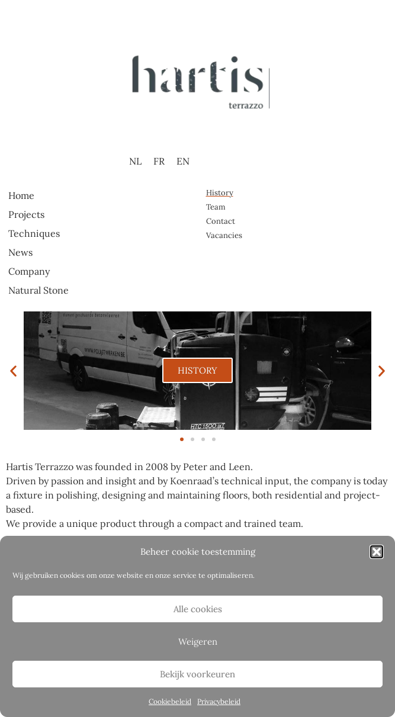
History (219, 193)
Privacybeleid (218, 701)
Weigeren (197, 641)
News (20, 252)
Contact (220, 221)
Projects (26, 214)
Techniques (34, 233)
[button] (377, 552)
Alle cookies (198, 609)
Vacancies (224, 235)
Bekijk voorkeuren (197, 674)
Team (216, 207)
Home (21, 195)
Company (29, 271)
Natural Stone (38, 290)
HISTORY (197, 370)
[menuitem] (135, 160)
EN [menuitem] (183, 161)
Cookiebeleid (170, 701)
